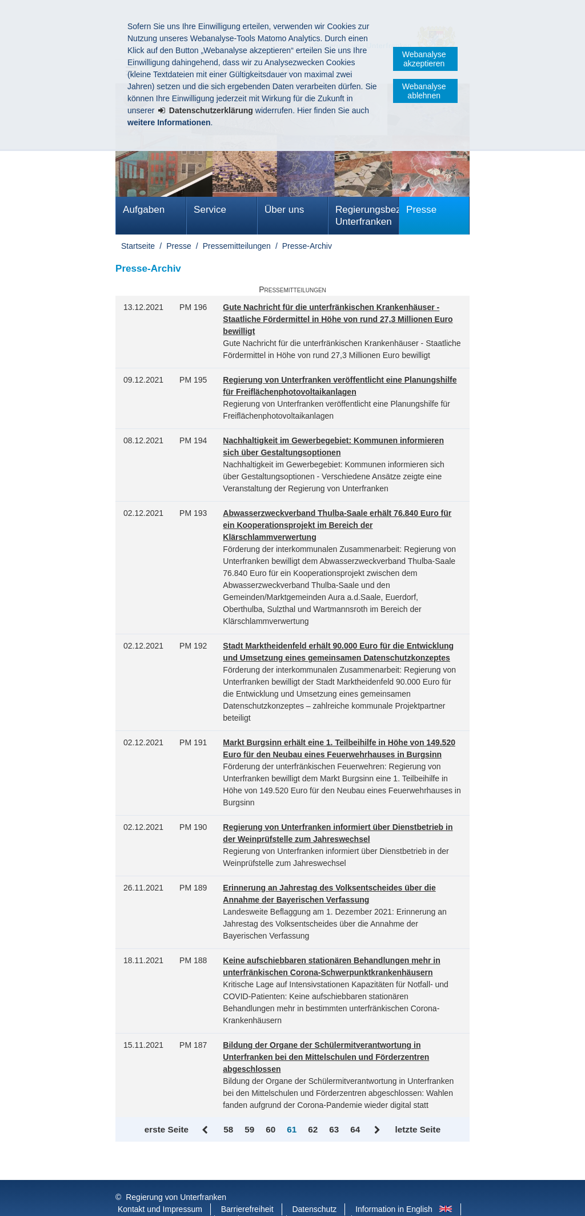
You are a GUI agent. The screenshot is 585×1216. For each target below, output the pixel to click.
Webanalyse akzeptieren (424, 59)
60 (270, 1129)
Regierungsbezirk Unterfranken (367, 215)
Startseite (138, 246)
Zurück (206, 1130)
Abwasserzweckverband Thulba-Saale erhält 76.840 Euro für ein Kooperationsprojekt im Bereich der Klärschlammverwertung (337, 525)
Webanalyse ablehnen (424, 91)
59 (249, 1129)
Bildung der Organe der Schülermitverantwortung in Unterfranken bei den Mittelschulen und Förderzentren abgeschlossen (326, 1057)
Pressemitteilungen (237, 246)
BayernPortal (320, 1198)
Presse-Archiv (307, 246)
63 (334, 1129)
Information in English (393, 1186)
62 (313, 1129)
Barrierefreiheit (247, 1186)
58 (228, 1129)
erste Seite (167, 1129)
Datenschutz (314, 1186)
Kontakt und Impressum (160, 1186)
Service (210, 209)
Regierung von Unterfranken (176, 1174)
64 (355, 1129)
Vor (377, 1130)
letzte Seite (417, 1129)
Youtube (263, 1198)
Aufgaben (144, 209)
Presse (421, 209)
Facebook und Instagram (162, 1198)
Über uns (284, 209)
